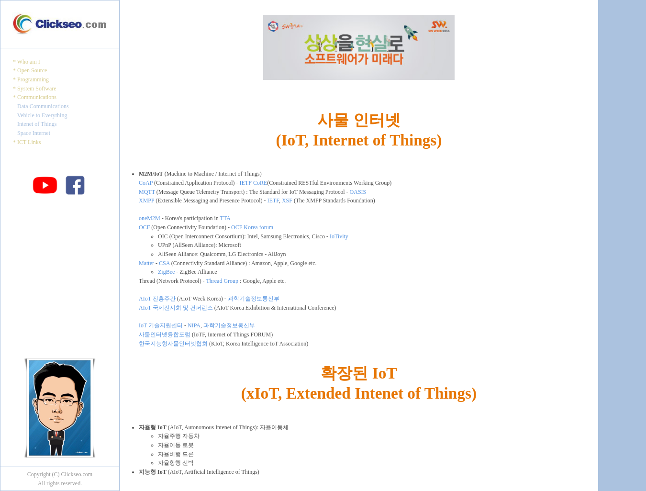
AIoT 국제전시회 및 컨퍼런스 (176, 307)
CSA (164, 263)
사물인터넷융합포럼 (164, 334)
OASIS (358, 192)
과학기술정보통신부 (253, 298)
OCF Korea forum (252, 227)
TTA (225, 218)
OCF (144, 227)
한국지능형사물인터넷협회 (173, 343)
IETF (273, 200)
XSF (287, 200)
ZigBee (166, 271)
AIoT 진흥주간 (157, 298)
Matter (146, 263)
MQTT (147, 192)
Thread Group (222, 281)
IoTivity (339, 236)
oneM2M (149, 218)
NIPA (194, 325)
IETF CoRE (253, 182)
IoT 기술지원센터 (161, 325)
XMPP (146, 200)
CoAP (146, 182)
